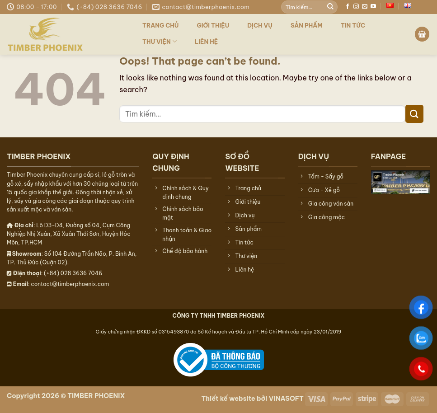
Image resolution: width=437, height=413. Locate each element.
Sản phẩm (307, 25)
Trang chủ (160, 25)
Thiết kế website (228, 398)
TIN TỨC (353, 25)
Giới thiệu (213, 25)
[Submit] (330, 7)
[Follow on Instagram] (356, 7)
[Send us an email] (364, 7)
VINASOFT (286, 398)
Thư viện (159, 41)
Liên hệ (206, 41)
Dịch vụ (260, 25)
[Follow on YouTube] (373, 7)
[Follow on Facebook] (347, 7)
